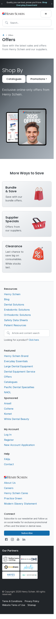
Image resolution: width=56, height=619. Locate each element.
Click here (34, 340)
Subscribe (27, 533)
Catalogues (13, 79)
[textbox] (26, 22)
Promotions (37, 79)
